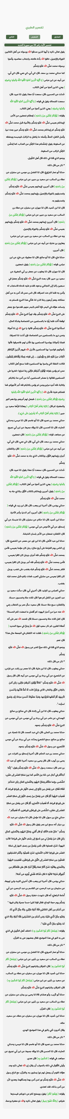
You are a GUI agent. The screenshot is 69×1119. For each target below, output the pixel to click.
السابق (57, 37)
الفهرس (34, 37)
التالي (11, 37)
